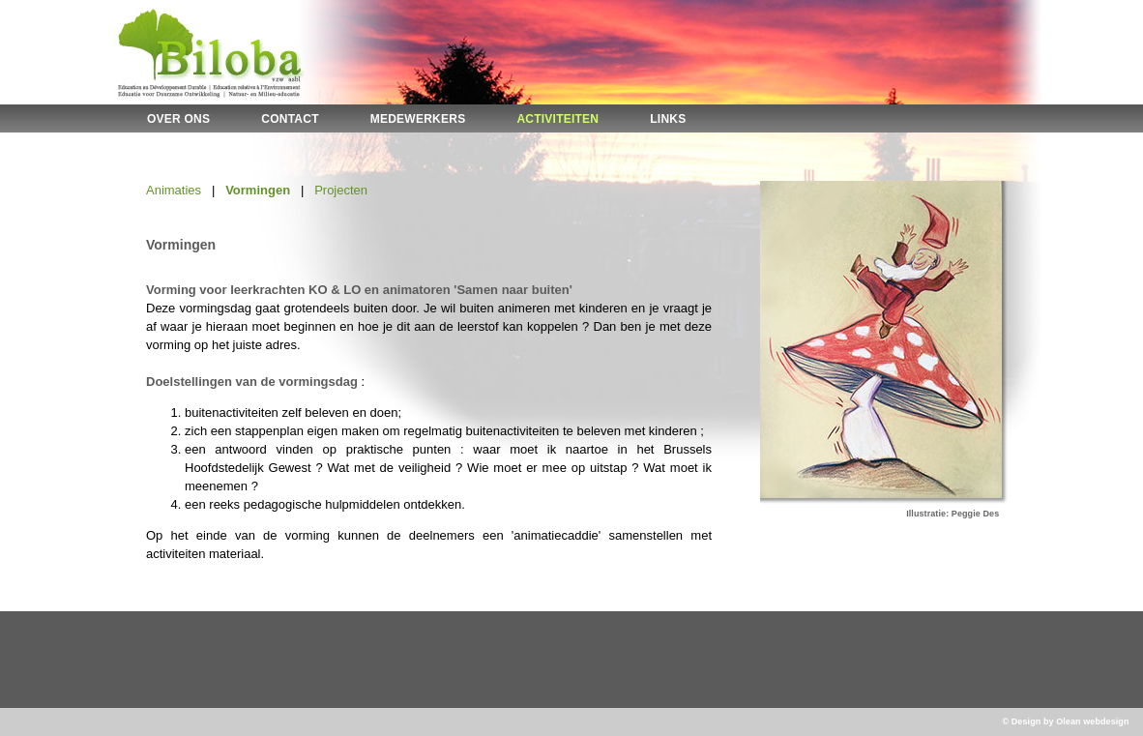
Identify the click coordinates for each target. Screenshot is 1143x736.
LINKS (668, 119)
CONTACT (289, 119)
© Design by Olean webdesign (1065, 721)
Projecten (340, 190)
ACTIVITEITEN (557, 119)
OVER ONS (178, 119)
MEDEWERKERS (418, 119)
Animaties (173, 190)
